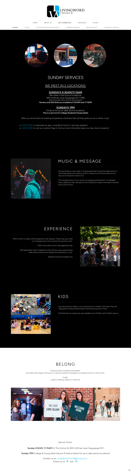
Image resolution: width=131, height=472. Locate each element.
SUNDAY (15, 27)
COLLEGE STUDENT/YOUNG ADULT (48, 27)
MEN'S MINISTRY (91, 27)
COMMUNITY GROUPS (111, 27)
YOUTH (27, 27)
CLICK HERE (27, 125)
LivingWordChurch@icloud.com (72, 458)
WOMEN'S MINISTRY (73, 27)
